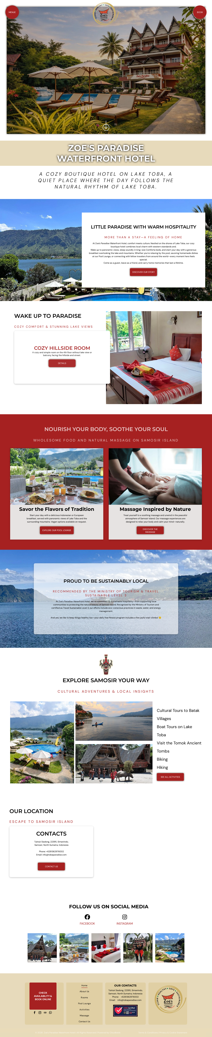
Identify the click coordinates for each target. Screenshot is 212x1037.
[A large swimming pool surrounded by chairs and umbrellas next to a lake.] (169, 947)
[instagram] (40, 1013)
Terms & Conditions (148, 1032)
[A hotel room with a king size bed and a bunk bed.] (106, 947)
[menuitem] (84, 986)
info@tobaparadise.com (55, 854)
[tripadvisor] (45, 1013)
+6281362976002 (55, 851)
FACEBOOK (87, 924)
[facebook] (35, 1013)
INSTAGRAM (125, 924)
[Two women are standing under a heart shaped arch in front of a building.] (138, 947)
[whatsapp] (50, 1013)
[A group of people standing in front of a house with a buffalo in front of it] (42, 947)
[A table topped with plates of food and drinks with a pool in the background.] (74, 947)
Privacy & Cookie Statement (173, 1032)
